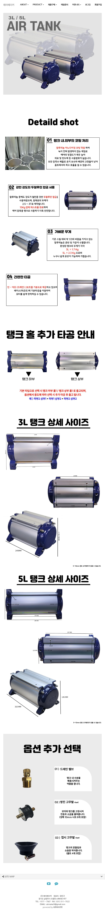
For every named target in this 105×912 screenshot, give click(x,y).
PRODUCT (38, 5)
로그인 (88, 5)
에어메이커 (8, 5)
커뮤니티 (76, 5)
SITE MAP (8, 876)
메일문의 (64, 5)
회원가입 (98, 5)
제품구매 (52, 5)
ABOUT (24, 5)
